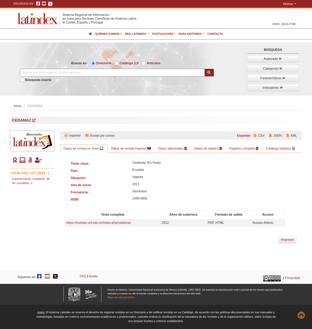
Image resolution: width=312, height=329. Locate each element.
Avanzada (272, 58)
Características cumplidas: (29, 178)
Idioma (288, 4)
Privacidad (292, 278)
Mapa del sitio (115, 297)
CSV (259, 135)
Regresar (287, 239)
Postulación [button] (162, 33)
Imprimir (72, 135)
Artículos (153, 63)
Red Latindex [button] (136, 33)
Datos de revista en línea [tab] (83, 148)
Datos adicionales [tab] (172, 148)
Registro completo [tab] (243, 148)
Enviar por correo (100, 135)
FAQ (83, 276)
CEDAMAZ (24, 120)
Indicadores (272, 87)
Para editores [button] (190, 33)
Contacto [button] (215, 33)
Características (272, 78)
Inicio (17, 106)
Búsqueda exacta (38, 80)
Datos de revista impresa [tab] (131, 148)
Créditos (130, 297)
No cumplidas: (21, 183)
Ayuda (93, 276)
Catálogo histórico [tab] (280, 148)
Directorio (103, 63)
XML (292, 135)
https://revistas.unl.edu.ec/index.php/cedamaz (98, 222)
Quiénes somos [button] (107, 33)
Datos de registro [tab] (208, 148)
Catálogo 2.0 (129, 63)
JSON (275, 135)
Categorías (272, 68)
